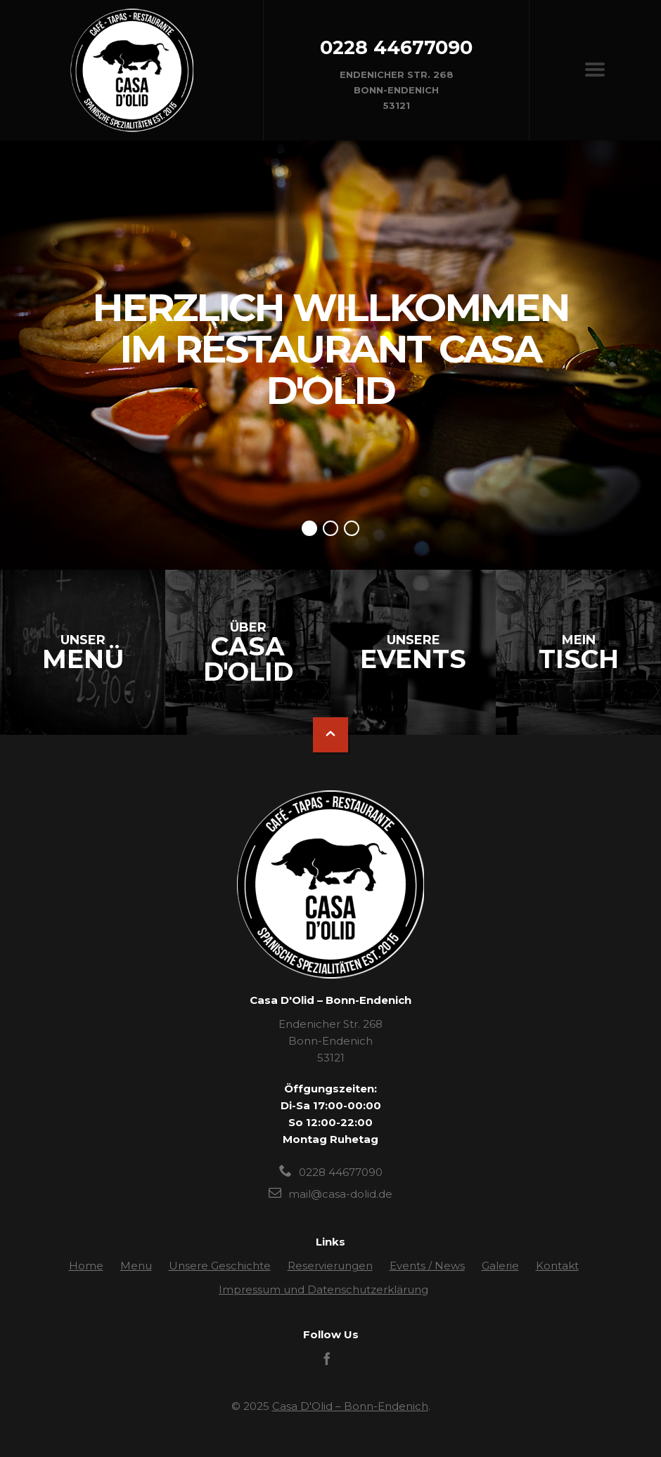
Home (86, 1265)
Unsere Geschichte (220, 1265)
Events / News (427, 1265)
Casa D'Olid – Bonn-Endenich (350, 1406)
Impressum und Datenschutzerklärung (323, 1289)
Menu (136, 1265)
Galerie (500, 1265)
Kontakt (557, 1265)
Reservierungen (330, 1265)
